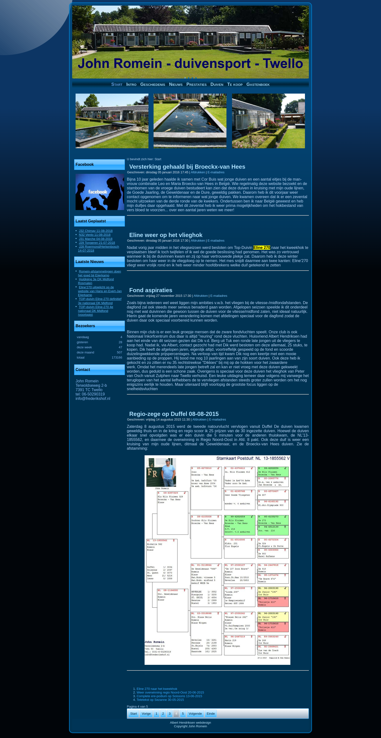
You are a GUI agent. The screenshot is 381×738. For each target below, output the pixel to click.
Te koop (234, 84)
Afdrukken (198, 172)
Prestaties (196, 84)
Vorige (146, 713)
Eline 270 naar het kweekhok (157, 689)
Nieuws (176, 84)
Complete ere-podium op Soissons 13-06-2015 (169, 696)
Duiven (216, 84)
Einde (211, 713)
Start (116, 84)
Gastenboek (258, 84)
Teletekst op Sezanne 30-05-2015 (160, 700)
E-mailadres (216, 172)
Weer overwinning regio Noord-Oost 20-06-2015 (170, 692)
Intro (131, 84)
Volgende (195, 713)
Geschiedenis (152, 84)
